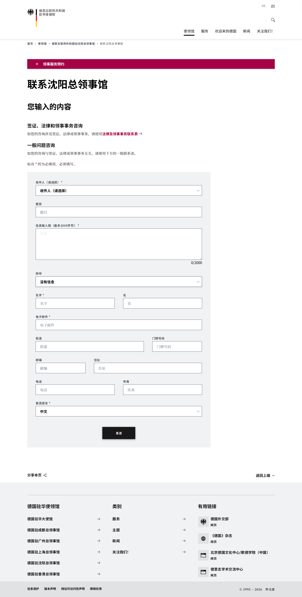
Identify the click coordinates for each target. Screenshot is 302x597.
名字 (40, 295)
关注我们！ (266, 31)
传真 (126, 382)
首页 (31, 44)
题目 (39, 204)
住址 (97, 360)
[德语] (264, 6)
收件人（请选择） (49, 182)
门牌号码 (158, 338)
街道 (39, 338)
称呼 (39, 274)
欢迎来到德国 (225, 31)
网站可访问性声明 (73, 589)
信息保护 (33, 589)
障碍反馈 (96, 589)
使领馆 (189, 31)
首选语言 (43, 403)
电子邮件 (43, 317)
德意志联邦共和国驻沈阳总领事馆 (75, 44)
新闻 (246, 31)
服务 (204, 31)
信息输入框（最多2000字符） (57, 226)
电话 (39, 382)
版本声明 (50, 589)
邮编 (39, 360)
